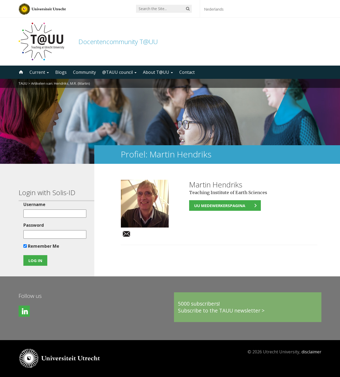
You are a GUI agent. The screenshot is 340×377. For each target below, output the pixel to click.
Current (39, 72)
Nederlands (214, 9)
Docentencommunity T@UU (118, 41)
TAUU (23, 83)
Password (33, 225)
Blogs (61, 72)
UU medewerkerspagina (219, 205)
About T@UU (158, 72)
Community (84, 72)
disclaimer (311, 352)
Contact (187, 72)
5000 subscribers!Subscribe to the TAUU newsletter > (221, 307)
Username (34, 204)
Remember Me (41, 246)
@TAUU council (119, 72)
